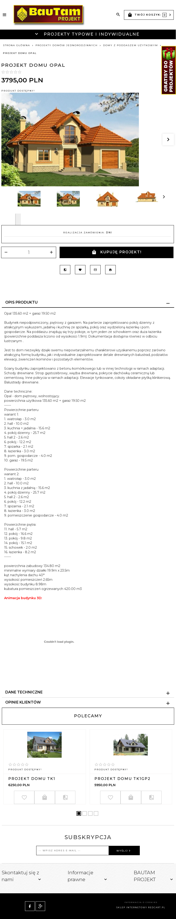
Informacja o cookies (140, 902)
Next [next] (18, 219)
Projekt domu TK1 (31, 779)
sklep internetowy (131, 907)
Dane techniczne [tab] (24, 692)
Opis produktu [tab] (21, 302)
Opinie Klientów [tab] (23, 702)
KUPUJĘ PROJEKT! (117, 252)
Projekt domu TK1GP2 (122, 779)
